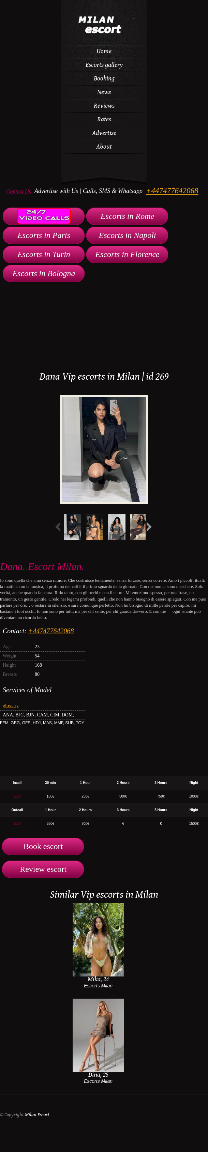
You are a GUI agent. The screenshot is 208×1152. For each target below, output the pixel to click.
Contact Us (18, 191)
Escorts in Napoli (127, 235)
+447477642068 (172, 190)
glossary (11, 705)
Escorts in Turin (43, 254)
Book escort (43, 846)
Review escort (43, 869)
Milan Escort (37, 1115)
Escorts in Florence (127, 254)
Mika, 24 (98, 979)
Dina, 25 (98, 1075)
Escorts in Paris (43, 235)
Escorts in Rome (127, 216)
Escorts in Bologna (44, 273)
